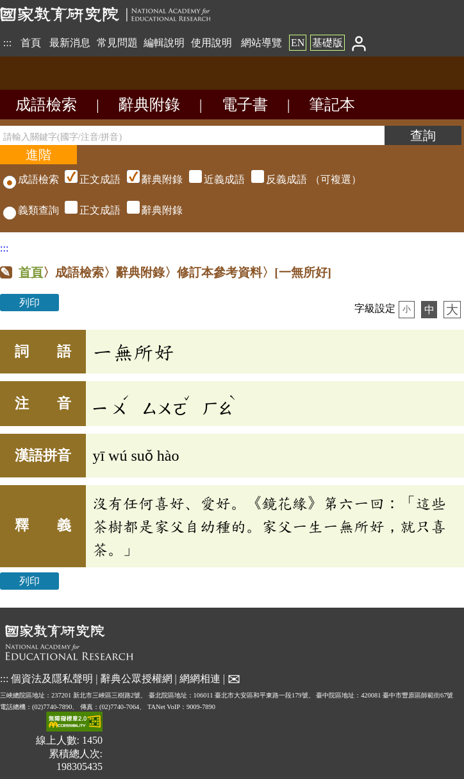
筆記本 (332, 104)
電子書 (245, 104)
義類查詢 (31, 210)
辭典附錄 (149, 104)
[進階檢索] (38, 154)
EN (297, 42)
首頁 (31, 42)
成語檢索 (46, 104)
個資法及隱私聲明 (52, 677)
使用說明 (211, 42)
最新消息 (69, 42)
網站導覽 (261, 42)
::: (7, 42)
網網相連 (199, 677)
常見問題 (117, 42)
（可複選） (211, 179)
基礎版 (327, 42)
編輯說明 (164, 42)
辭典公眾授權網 (136, 677)
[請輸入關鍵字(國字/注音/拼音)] (192, 135)
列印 (29, 302)
